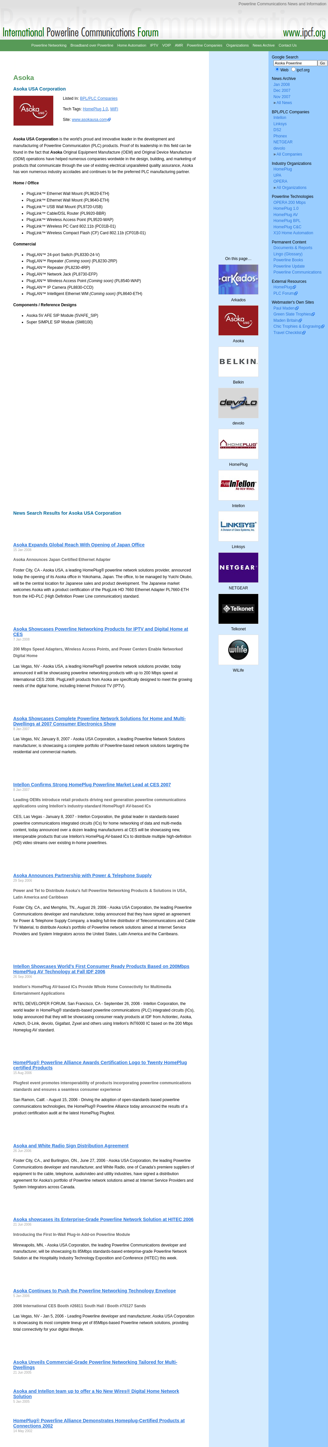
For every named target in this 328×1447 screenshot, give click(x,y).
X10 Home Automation (293, 233)
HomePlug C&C (287, 227)
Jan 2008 (281, 84)
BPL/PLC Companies (98, 98)
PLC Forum (283, 293)
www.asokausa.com (89, 119)
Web (284, 70)
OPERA (280, 181)
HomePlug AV (285, 214)
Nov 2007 (281, 96)
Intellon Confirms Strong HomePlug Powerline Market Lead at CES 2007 (92, 784)
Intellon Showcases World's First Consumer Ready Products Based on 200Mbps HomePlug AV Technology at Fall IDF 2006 (101, 969)
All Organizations (291, 187)
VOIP (166, 45)
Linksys (280, 124)
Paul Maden (284, 308)
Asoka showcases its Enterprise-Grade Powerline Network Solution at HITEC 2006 (103, 1219)
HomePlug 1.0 (95, 109)
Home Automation (131, 45)
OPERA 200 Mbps (289, 202)
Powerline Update (289, 266)
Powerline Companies (204, 45)
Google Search (285, 57)
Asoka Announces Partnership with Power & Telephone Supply (82, 875)
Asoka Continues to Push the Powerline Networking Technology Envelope (94, 1290)
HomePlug (282, 169)
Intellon (279, 117)
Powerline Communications (297, 272)
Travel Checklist (287, 332)
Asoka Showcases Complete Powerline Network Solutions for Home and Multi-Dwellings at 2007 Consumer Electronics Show (99, 721)
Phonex (280, 136)
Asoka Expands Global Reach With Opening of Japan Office (78, 544)
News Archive (264, 45)
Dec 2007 (281, 90)
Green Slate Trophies (292, 314)
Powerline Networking (48, 45)
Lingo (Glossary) (288, 254)
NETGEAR (283, 142)
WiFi (114, 109)
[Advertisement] (65, 417)
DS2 (277, 130)
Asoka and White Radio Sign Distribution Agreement (71, 1145)
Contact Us (288, 45)
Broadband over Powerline (91, 45)
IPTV (154, 45)
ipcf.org (303, 70)
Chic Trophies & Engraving (296, 326)
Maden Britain (285, 320)
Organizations (237, 45)
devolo (279, 148)
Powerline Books (288, 260)
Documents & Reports (292, 247)
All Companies (289, 154)
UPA (277, 175)
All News (284, 102)
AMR (179, 45)
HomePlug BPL (287, 220)
